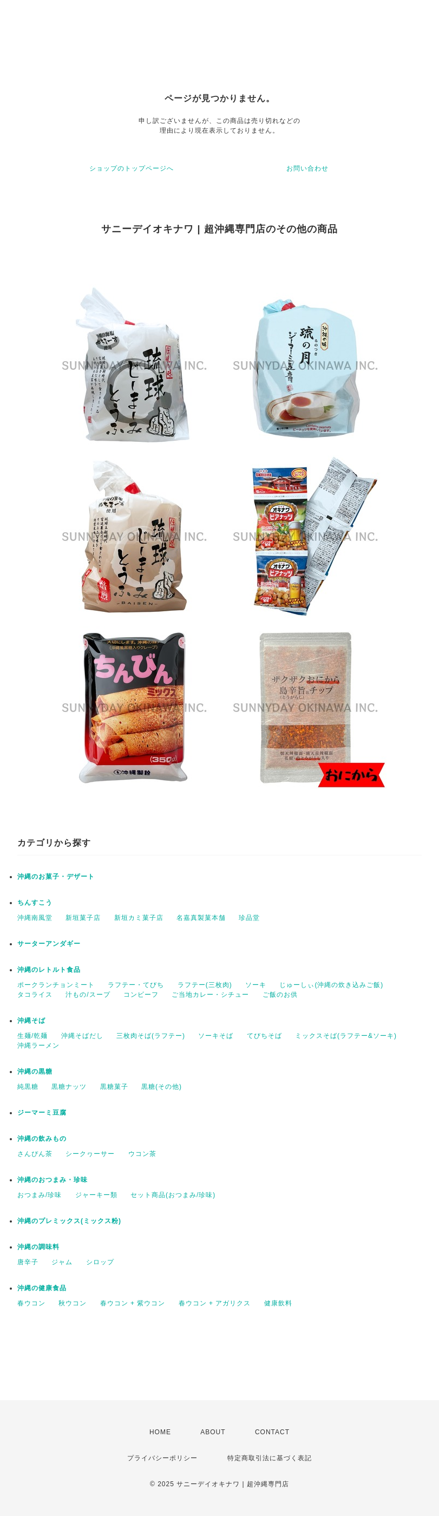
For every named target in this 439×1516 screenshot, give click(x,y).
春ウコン (31, 1303)
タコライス (35, 994)
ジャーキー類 (96, 1195)
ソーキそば (215, 1036)
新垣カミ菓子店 (138, 918)
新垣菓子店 (83, 918)
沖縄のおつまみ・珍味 (52, 1180)
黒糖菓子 (114, 1086)
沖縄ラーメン (38, 1045)
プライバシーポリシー (162, 1458)
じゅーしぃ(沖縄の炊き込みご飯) (331, 985)
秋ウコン (72, 1303)
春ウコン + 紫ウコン (133, 1303)
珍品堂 (249, 918)
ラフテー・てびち (136, 985)
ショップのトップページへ (131, 168)
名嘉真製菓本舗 (201, 918)
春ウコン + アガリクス (215, 1303)
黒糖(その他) (161, 1086)
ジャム (62, 1262)
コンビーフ (141, 994)
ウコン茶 (142, 1154)
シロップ (100, 1262)
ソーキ (255, 985)
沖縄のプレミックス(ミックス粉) (69, 1221)
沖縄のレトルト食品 (49, 969)
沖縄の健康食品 (42, 1288)
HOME (160, 1432)
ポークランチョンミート (56, 985)
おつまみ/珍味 (39, 1195)
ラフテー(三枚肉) (205, 985)
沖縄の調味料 (38, 1247)
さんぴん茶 (35, 1154)
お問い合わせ (307, 168)
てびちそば (264, 1036)
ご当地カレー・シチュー (210, 994)
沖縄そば (31, 1020)
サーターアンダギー (49, 944)
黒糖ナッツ (69, 1086)
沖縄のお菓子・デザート (56, 876)
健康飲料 (278, 1303)
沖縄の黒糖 (35, 1071)
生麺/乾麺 (32, 1036)
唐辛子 (27, 1262)
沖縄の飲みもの (42, 1138)
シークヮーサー (90, 1154)
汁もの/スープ (87, 994)
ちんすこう (35, 902)
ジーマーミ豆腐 (42, 1112)
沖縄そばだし (82, 1036)
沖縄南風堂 (35, 918)
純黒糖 (27, 1086)
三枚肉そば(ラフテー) (150, 1036)
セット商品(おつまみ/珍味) (172, 1195)
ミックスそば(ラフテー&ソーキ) (346, 1036)
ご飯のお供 (280, 994)
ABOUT (212, 1432)
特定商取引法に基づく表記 (269, 1458)
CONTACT (272, 1432)
